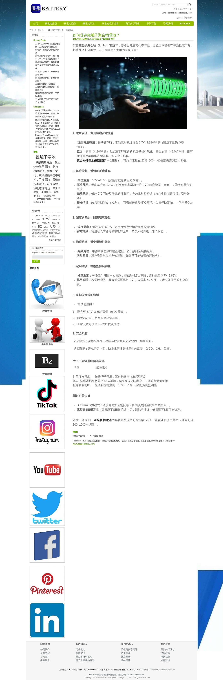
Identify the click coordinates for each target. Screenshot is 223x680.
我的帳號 (188, 18)
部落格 (41, 30)
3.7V (46, 219)
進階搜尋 (122, 675)
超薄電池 (80, 653)
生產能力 (45, 660)
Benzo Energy (142, 670)
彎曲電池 (81, 649)
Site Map (93, 675)
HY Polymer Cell (168, 670)
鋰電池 (53, 236)
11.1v (47, 215)
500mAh (55, 223)
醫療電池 (125, 656)
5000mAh (46, 223)
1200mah (55, 215)
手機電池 (46, 192)
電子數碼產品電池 (85, 660)
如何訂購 (165, 660)
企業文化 (45, 653)
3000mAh (56, 220)
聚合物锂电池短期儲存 (91, 160)
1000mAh (39, 215)
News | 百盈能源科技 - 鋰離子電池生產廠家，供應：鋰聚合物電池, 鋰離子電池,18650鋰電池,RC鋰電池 (126, 441)
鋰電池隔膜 (49, 195)
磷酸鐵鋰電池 (44, 162)
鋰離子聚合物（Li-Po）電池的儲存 (88, 436)
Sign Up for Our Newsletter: (44, 253)
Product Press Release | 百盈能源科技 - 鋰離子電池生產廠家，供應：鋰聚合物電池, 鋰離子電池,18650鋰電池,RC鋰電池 (47, 141)
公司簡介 (45, 649)
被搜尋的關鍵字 (111, 675)
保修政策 (165, 653)
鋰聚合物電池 (39, 233)
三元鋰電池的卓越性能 (45, 84)
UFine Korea (155, 670)
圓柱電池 (126, 660)
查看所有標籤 (55, 240)
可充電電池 (55, 230)
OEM (46, 227)
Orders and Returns (135, 675)
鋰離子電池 (46, 157)
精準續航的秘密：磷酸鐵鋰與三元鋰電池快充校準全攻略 (47, 65)
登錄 (179, 18)
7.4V (34, 227)
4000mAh (36, 223)
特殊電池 (125, 653)
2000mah (36, 220)
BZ (40, 226)
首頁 (32, 30)
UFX (53, 226)
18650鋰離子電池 (43, 199)
